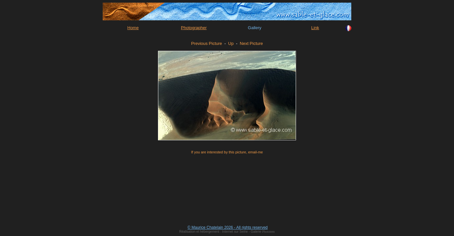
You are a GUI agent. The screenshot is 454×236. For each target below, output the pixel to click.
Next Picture (251, 43)
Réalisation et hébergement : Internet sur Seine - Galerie (220, 231)
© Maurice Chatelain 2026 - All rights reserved (227, 227)
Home (133, 27)
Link (315, 27)
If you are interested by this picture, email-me (227, 152)
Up (231, 43)
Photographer (194, 27)
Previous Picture (206, 43)
